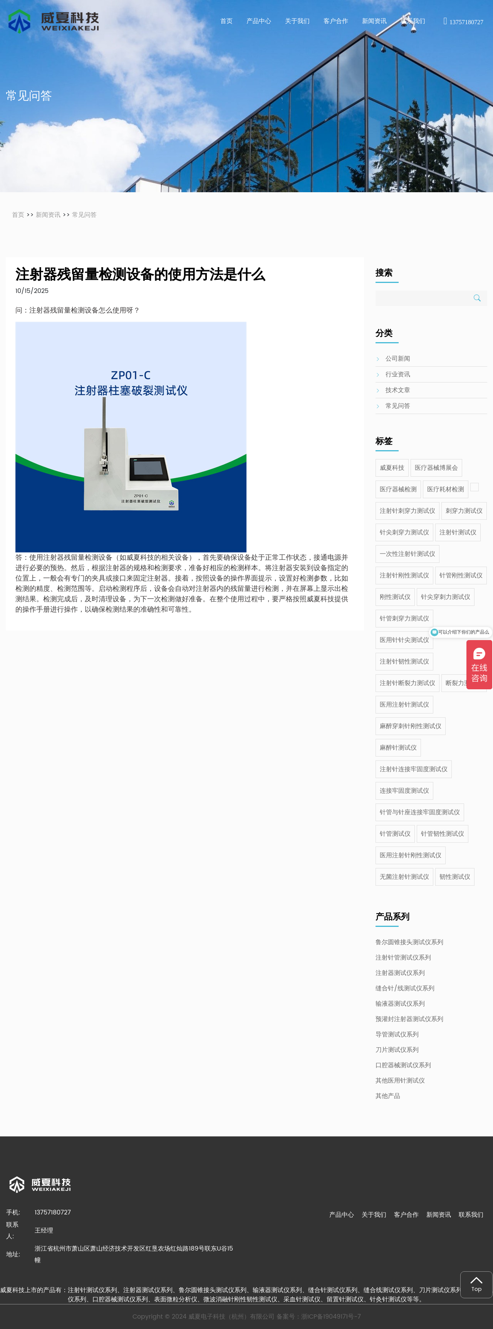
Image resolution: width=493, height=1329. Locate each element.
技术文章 (398, 390)
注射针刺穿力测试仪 (407, 511)
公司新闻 (398, 359)
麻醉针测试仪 (398, 748)
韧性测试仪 (454, 877)
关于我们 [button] (297, 21)
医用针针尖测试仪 (404, 640)
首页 (226, 21)
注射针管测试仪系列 (403, 958)
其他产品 (388, 1096)
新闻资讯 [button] (374, 21)
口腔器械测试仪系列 (403, 1065)
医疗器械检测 (398, 489)
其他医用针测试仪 (400, 1081)
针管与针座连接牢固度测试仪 (420, 812)
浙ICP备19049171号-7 (331, 1317)
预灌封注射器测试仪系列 (409, 1019)
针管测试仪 (395, 834)
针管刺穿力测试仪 (404, 619)
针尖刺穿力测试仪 (404, 532)
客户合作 (406, 1215)
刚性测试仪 (395, 597)
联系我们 (471, 1215)
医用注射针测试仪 (404, 705)
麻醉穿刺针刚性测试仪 (410, 726)
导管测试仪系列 (397, 1035)
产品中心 (341, 1215)
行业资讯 (398, 374)
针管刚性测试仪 (461, 576)
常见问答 (84, 215)
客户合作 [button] (336, 21)
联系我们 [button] (413, 21)
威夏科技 (392, 468)
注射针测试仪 (457, 532)
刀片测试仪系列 (397, 1050)
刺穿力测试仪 (464, 511)
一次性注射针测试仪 (407, 554)
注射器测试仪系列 (400, 973)
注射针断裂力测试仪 (407, 683)
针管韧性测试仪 (442, 834)
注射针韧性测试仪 (404, 662)
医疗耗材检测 (445, 489)
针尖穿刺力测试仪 (445, 597)
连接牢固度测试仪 (404, 791)
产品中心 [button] (258, 21)
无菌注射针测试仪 (404, 877)
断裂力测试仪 (464, 683)
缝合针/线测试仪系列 (405, 988)
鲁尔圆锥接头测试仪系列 (409, 942)
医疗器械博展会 (436, 468)
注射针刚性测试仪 (404, 576)
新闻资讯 (48, 215)
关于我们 (374, 1215)
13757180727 (463, 22)
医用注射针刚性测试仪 (410, 855)
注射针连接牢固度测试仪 (414, 769)
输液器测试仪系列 (400, 1004)
